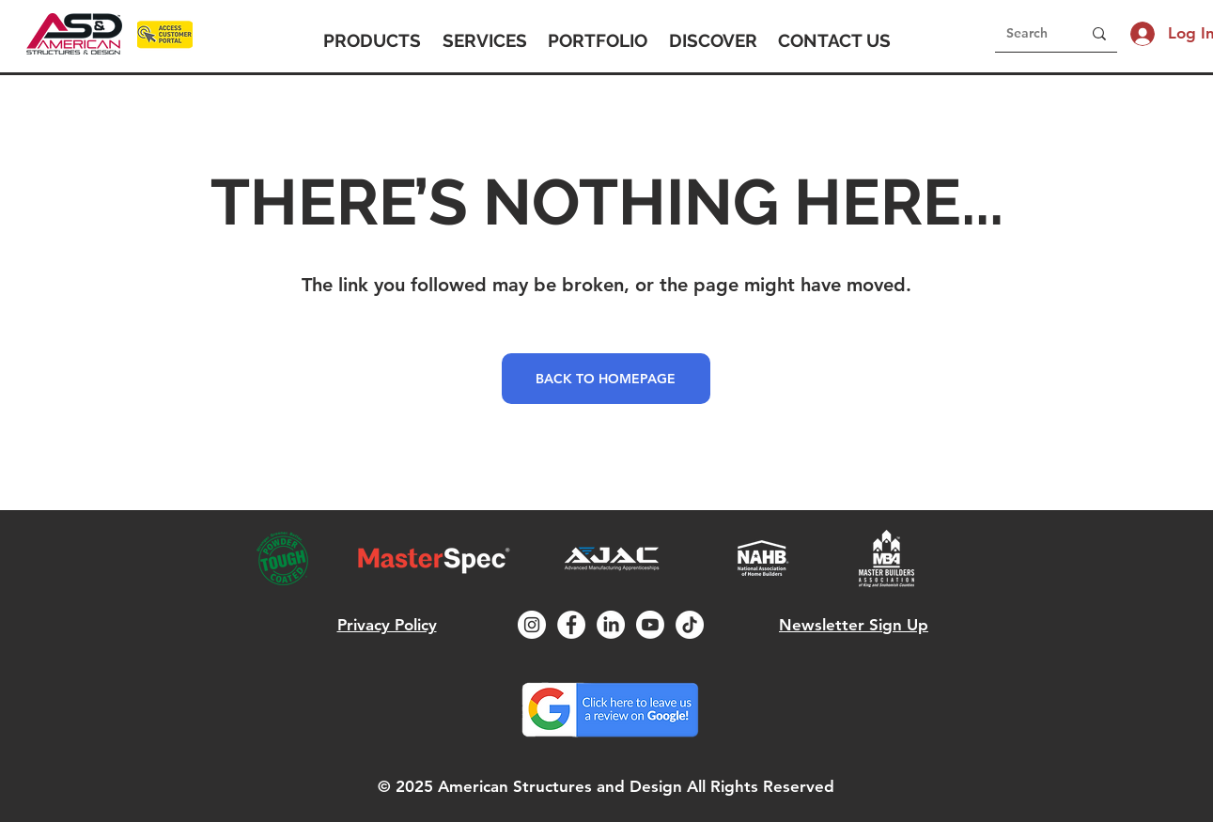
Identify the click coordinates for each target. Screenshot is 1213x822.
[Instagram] (532, 625)
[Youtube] (650, 625)
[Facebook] (571, 625)
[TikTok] (690, 625)
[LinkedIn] (611, 625)
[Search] (1029, 33)
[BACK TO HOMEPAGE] (606, 378)
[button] (372, 40)
